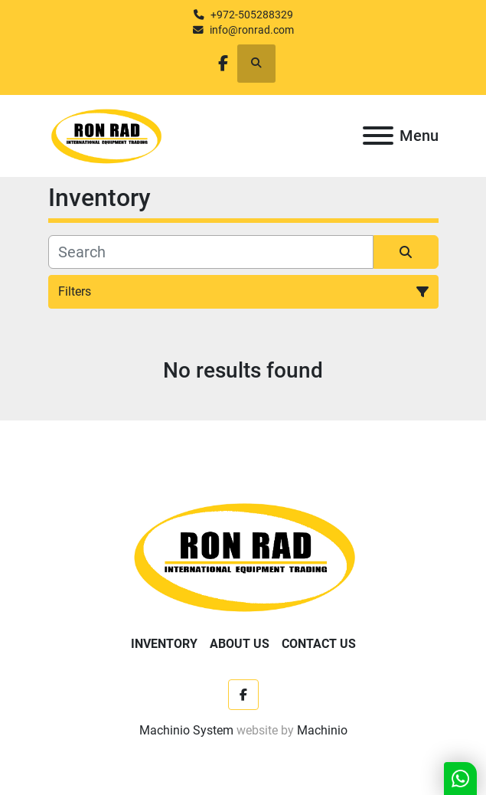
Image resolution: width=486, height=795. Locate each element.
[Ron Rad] (243, 555)
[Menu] (378, 135)
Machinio (322, 730)
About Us (239, 643)
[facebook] (223, 63)
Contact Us (319, 643)
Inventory (164, 643)
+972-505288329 (251, 14)
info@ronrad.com (252, 30)
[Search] (210, 252)
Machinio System (186, 730)
